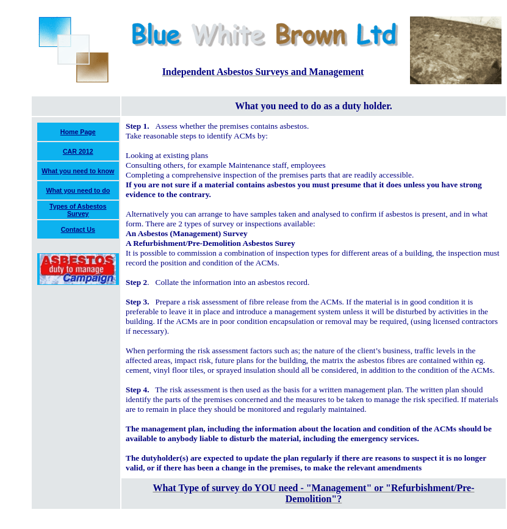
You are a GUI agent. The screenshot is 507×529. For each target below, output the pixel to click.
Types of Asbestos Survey (78, 210)
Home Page (78, 131)
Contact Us (78, 229)
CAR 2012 (78, 151)
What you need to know (77, 171)
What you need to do (78, 190)
